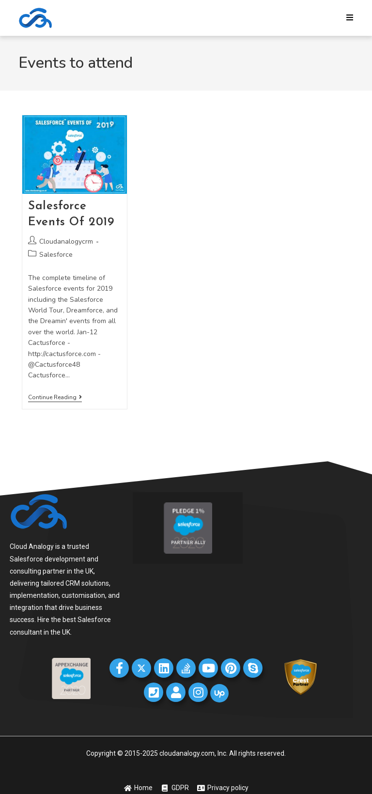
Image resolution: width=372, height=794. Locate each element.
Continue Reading (55, 397)
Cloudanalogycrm (66, 241)
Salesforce (56, 254)
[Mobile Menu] (350, 18)
